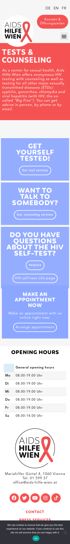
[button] (64, 36)
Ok (36, 538)
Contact (35, 512)
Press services (35, 520)
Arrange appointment (35, 327)
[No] (65, 532)
